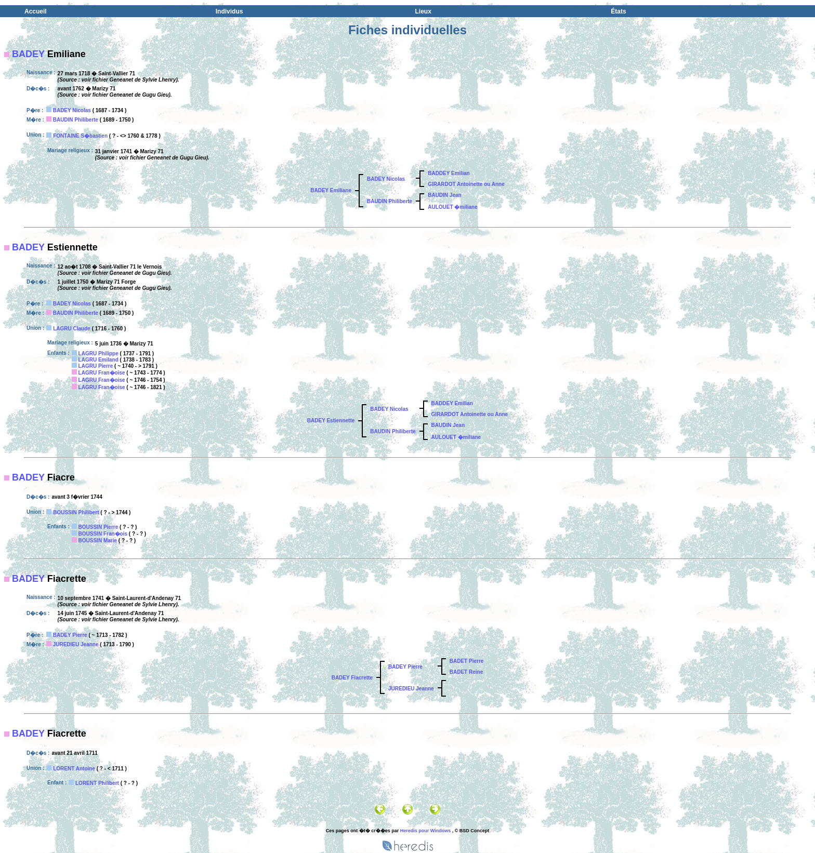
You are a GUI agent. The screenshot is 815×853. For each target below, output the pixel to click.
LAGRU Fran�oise (101, 373)
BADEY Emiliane (330, 190)
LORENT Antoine (74, 768)
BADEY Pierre (70, 635)
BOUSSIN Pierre (98, 527)
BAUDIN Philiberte (75, 120)
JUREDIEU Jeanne (76, 644)
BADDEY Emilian (448, 173)
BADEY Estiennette (331, 420)
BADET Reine (466, 672)
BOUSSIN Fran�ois (102, 534)
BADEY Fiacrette (352, 678)
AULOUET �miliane (453, 207)
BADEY (28, 54)
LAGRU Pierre (95, 366)
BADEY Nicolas (72, 110)
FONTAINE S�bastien (80, 136)
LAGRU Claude (71, 328)
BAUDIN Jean (444, 195)
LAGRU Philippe (98, 353)
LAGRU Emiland (98, 360)
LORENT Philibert (97, 783)
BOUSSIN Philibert (76, 512)
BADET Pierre (467, 661)
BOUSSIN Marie (97, 540)
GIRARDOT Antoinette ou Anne (466, 184)
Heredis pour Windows (425, 830)
